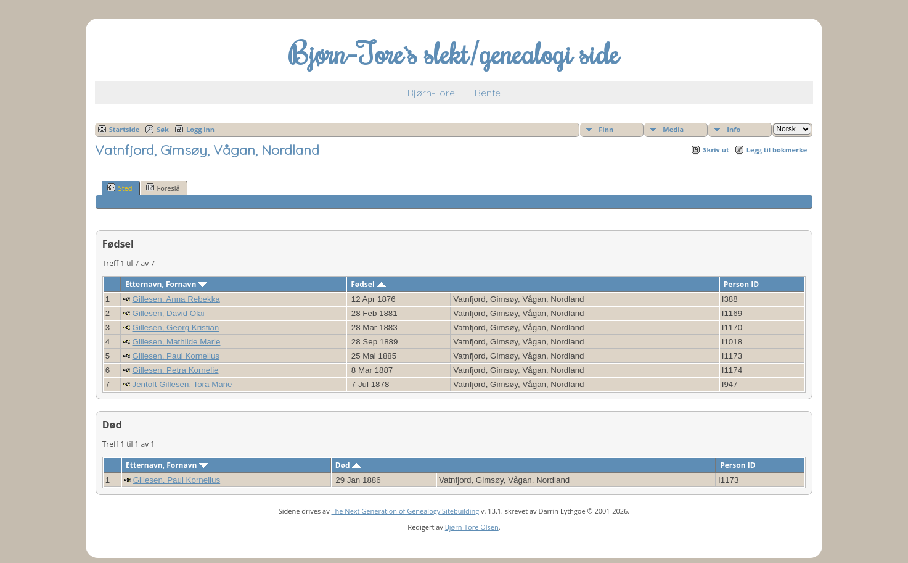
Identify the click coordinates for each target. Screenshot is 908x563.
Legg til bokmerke (777, 149)
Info (733, 129)
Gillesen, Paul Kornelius (176, 356)
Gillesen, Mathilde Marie (177, 341)
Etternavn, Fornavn (166, 284)
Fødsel (368, 284)
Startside (124, 129)
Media (673, 129)
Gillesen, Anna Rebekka (176, 299)
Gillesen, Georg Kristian (176, 327)
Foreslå (163, 188)
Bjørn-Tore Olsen (472, 527)
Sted (120, 188)
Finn (606, 129)
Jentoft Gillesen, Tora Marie (182, 384)
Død (348, 465)
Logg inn (200, 129)
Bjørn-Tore (431, 92)
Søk (163, 129)
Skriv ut (716, 149)
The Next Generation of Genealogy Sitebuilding (406, 510)
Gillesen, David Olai (169, 313)
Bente (488, 92)
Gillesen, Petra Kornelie (176, 370)
